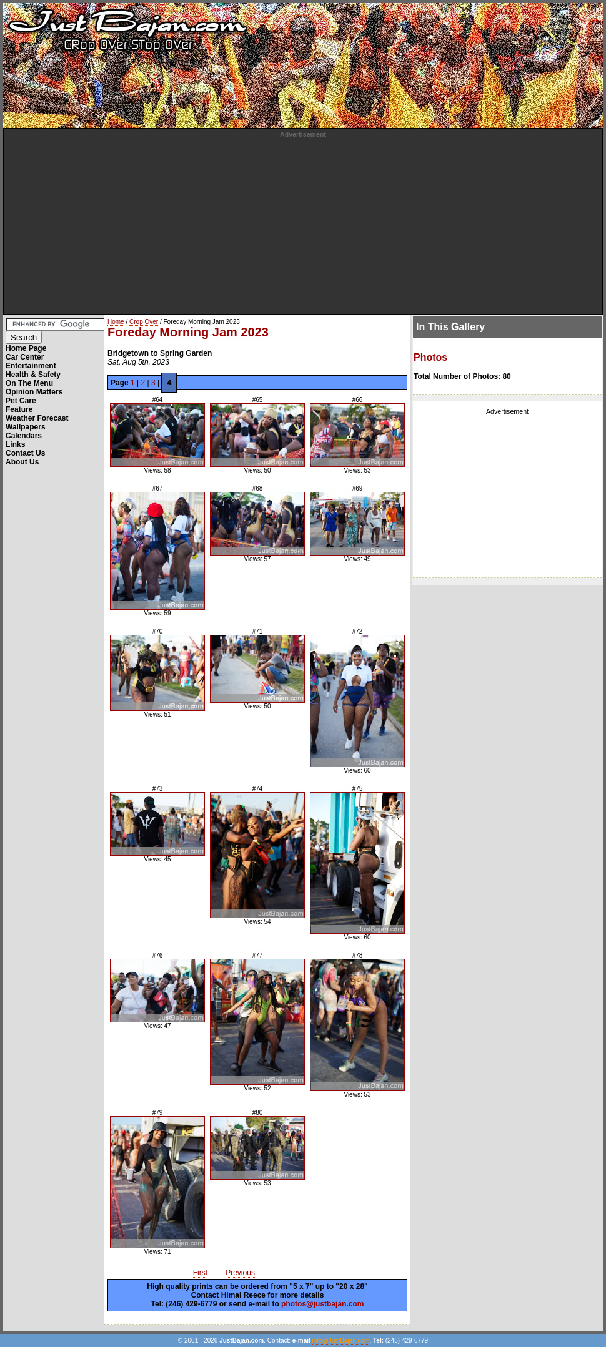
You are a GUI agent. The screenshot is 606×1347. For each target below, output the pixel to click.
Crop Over (143, 321)
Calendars (24, 435)
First (200, 1272)
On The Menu (29, 383)
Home (115, 321)
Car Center (25, 357)
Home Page (26, 348)
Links (15, 444)
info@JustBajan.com (341, 1340)
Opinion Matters (34, 392)
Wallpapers (26, 427)
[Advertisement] (303, 225)
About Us (22, 462)
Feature (19, 409)
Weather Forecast (37, 418)
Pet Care (21, 400)
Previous (240, 1272)
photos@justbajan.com (322, 1304)
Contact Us (25, 453)
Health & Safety (33, 374)
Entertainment (31, 365)
